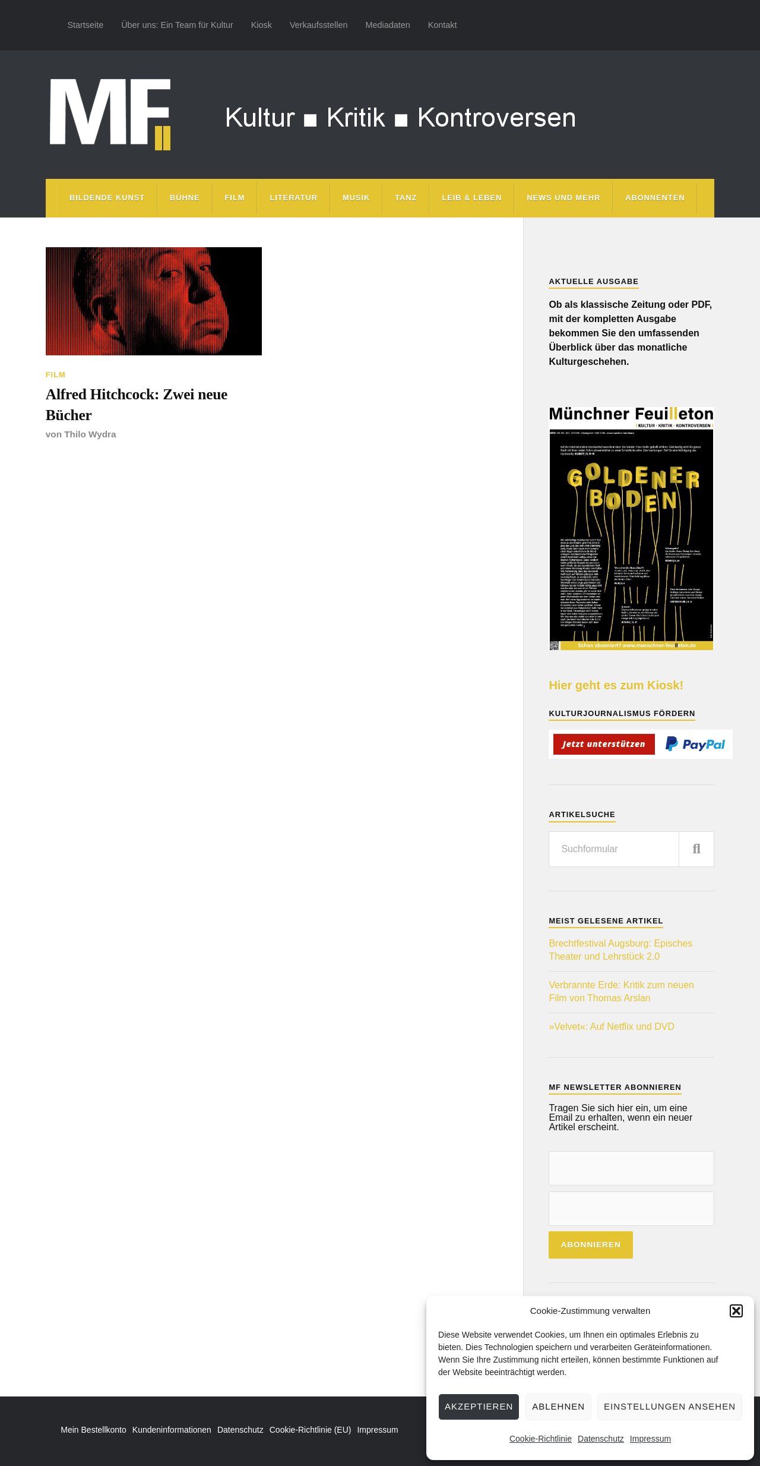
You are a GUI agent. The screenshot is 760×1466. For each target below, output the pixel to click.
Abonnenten (655, 197)
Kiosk (261, 25)
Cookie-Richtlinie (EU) (311, 1430)
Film (235, 197)
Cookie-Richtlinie (540, 1438)
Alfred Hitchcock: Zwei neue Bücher (136, 404)
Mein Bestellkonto (93, 1430)
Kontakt (442, 25)
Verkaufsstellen (319, 25)
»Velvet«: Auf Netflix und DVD (611, 1027)
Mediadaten (387, 25)
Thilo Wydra (90, 434)
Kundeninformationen (171, 1430)
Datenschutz (601, 1438)
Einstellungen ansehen (670, 1406)
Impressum (650, 1438)
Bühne (185, 197)
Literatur (294, 197)
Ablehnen (558, 1406)
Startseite (85, 25)
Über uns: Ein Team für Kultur (177, 25)
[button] (736, 1311)
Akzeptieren (479, 1406)
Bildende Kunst (107, 197)
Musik (356, 197)
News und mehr (563, 197)
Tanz (406, 197)
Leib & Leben (472, 197)
